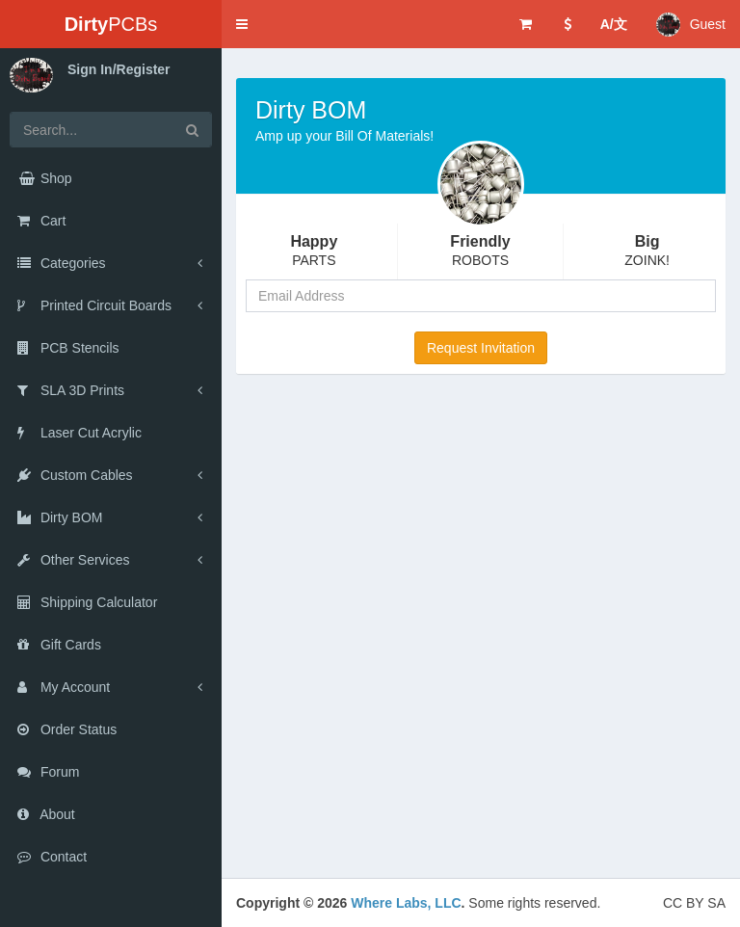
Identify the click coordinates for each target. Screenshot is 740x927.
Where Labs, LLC (406, 903)
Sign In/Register (119, 69)
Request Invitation (481, 348)
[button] (242, 24)
